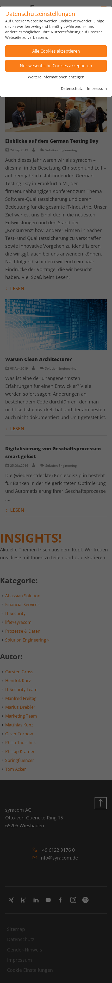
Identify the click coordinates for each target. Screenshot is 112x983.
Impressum (97, 88)
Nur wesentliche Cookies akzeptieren (56, 66)
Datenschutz (72, 88)
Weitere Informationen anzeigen (56, 76)
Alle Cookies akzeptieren (56, 51)
